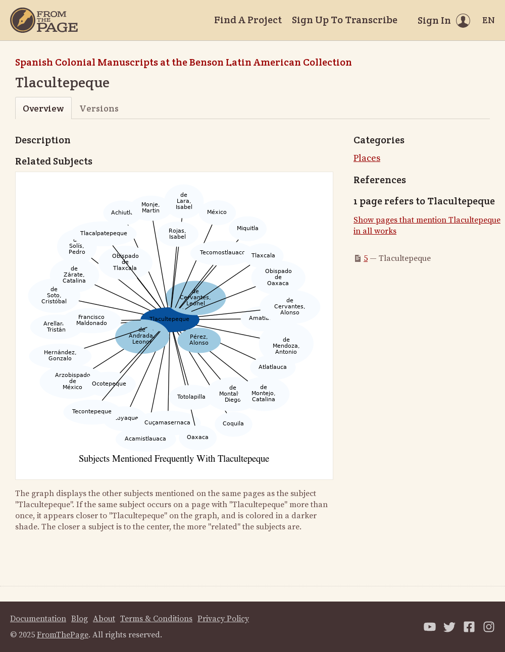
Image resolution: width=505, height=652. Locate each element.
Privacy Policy (223, 619)
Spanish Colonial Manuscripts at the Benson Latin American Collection (183, 62)
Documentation (38, 619)
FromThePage (62, 635)
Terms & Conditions (156, 619)
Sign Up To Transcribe (344, 19)
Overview (43, 108)
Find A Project (248, 19)
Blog (79, 619)
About (104, 619)
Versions (99, 108)
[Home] (44, 20)
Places (367, 158)
